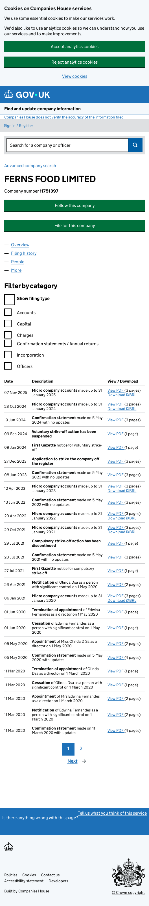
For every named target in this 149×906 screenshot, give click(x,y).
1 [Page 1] (68, 748)
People (17, 261)
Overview (20, 244)
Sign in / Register (18, 125)
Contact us (50, 874)
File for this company (74, 225)
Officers (18, 367)
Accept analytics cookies (74, 46)
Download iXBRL (122, 394)
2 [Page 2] (81, 748)
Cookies (29, 874)
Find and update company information (42, 108)
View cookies (74, 76)
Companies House (33, 891)
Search (135, 145)
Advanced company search (30, 165)
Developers (58, 880)
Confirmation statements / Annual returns (51, 344)
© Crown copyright (128, 892)
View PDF (116, 390)
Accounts (20, 313)
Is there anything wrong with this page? (40, 817)
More (16, 270)
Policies (10, 874)
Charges (18, 336)
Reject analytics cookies (74, 62)
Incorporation (24, 355)
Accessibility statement (23, 880)
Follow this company (75, 205)
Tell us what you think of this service (112, 813)
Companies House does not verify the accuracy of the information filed (64, 117)
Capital (17, 324)
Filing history (23, 253)
